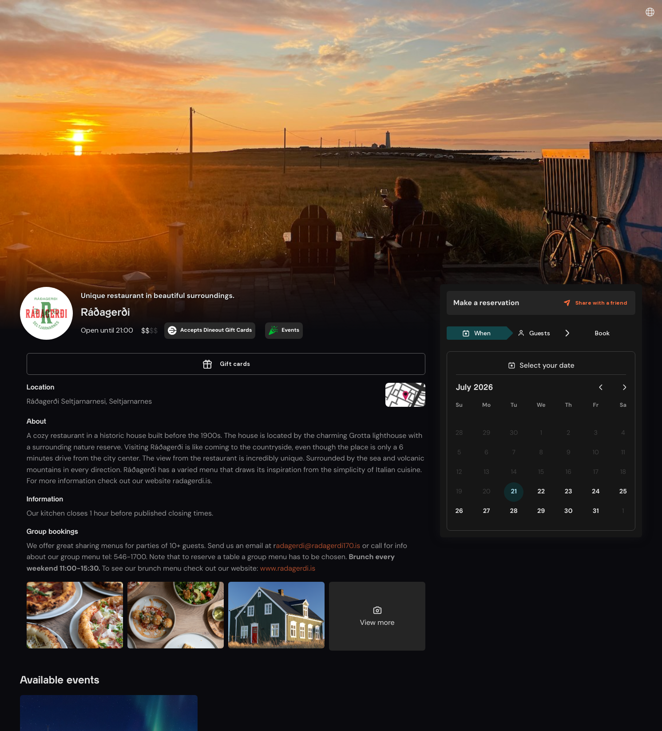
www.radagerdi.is (287, 568)
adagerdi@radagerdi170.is (318, 545)
